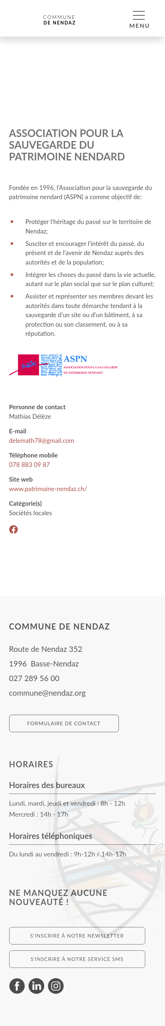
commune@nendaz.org (47, 692)
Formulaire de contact (64, 723)
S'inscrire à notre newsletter (77, 935)
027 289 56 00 (34, 678)
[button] (139, 15)
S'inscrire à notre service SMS (76, 959)
